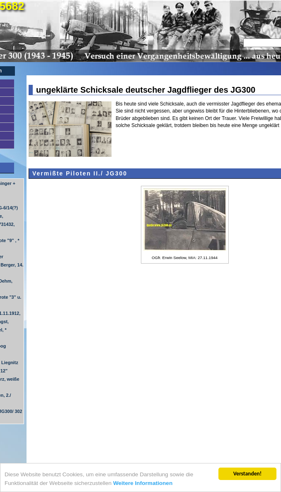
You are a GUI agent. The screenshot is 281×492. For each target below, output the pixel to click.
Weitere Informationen (142, 483)
